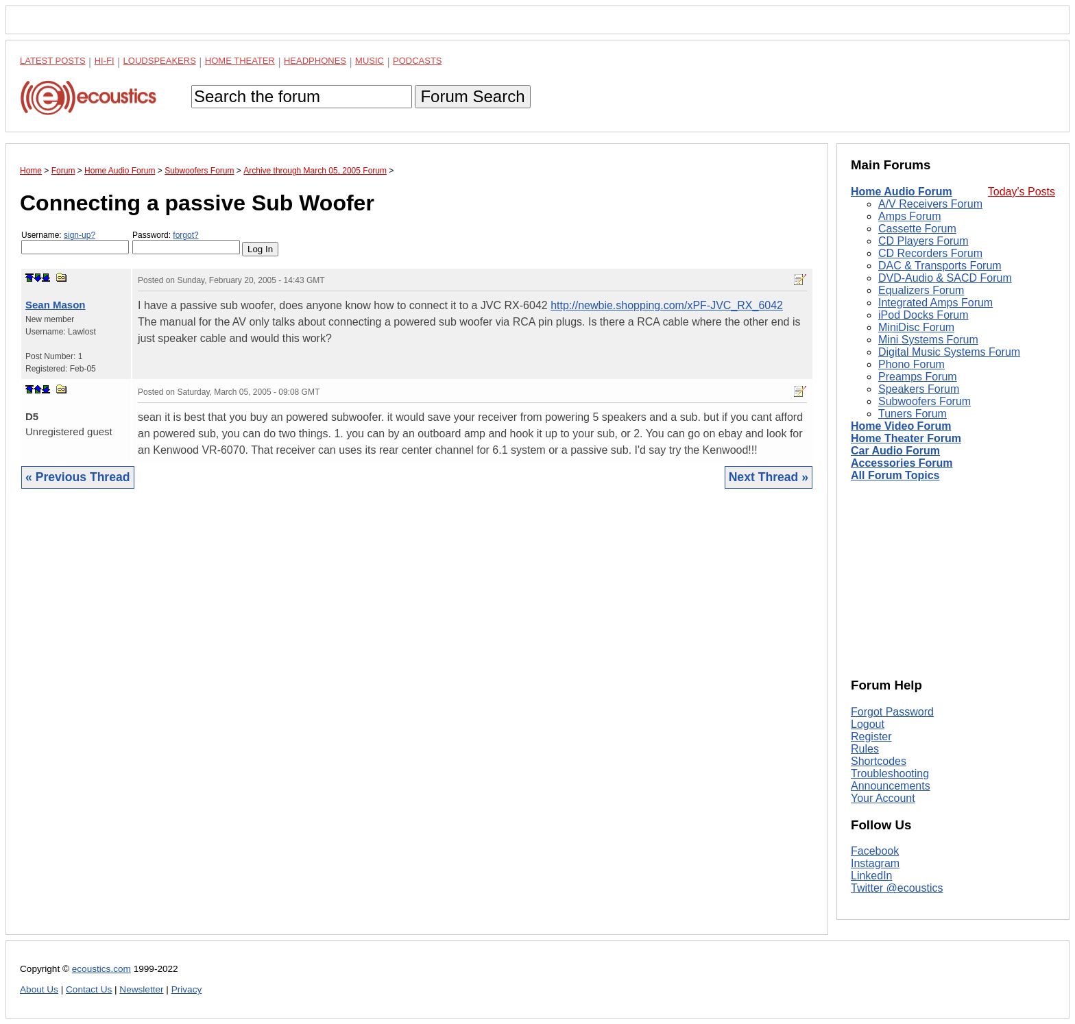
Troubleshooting (890, 773)
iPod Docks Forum (923, 315)
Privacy (186, 989)
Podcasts (417, 61)
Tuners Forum (912, 413)
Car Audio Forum (895, 450)
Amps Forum (909, 216)
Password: (186, 242)
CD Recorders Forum (930, 253)
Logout (867, 724)
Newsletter (141, 989)
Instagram (875, 863)
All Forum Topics (895, 475)
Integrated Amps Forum (935, 302)
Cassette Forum (917, 228)
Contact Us (89, 989)
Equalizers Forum (921, 290)
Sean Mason (55, 304)
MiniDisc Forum (916, 327)
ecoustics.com (101, 969)
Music (369, 61)
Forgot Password (892, 712)
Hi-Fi (104, 61)
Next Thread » (768, 477)
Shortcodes (878, 761)
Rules (865, 749)
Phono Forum (911, 364)
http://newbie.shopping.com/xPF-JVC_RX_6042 (667, 305)
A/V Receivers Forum (930, 204)
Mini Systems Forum (928, 339)
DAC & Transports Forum (940, 265)
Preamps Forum (917, 376)
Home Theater (240, 61)
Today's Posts (1021, 191)
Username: (75, 242)
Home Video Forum (901, 426)
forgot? (185, 235)
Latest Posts (53, 61)
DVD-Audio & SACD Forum (945, 278)
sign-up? (79, 235)
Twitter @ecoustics (897, 888)
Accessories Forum (902, 463)
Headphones (315, 61)
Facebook (875, 851)
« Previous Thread (77, 477)
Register (871, 736)
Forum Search (472, 96)
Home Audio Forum (901, 191)
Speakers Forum (918, 389)
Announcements (890, 786)
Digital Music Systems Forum (949, 352)
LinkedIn (872, 875)
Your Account (883, 798)
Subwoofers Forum (924, 401)
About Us (39, 989)
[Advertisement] (417, 722)
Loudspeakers (159, 61)
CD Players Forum (923, 241)
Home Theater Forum (906, 438)
